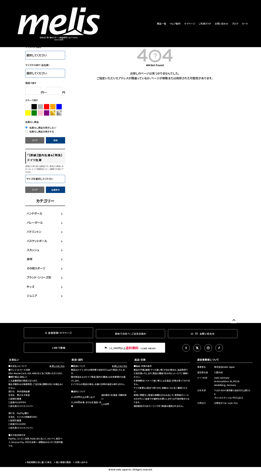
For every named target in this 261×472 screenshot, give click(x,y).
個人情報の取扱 (63, 462)
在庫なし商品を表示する (39, 131)
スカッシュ (33, 250)
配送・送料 (77, 359)
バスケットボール (37, 241)
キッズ (30, 286)
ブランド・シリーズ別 (39, 277)
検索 (55, 140)
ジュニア (32, 295)
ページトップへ (234, 320)
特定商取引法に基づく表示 (39, 462)
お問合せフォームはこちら (226, 402)
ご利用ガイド (205, 23)
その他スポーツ (36, 268)
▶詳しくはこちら (57, 365)
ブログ (235, 23)
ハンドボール (34, 213)
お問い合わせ (221, 23)
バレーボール (35, 222)
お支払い (14, 359)
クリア (35, 140)
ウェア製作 (175, 23)
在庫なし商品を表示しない (40, 127)
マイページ (189, 23)
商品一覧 (161, 23)
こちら (171, 387)
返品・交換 (140, 359)
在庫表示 (55, 189)
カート (245, 23)
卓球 (29, 259)
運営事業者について (208, 359)
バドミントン (34, 231)
